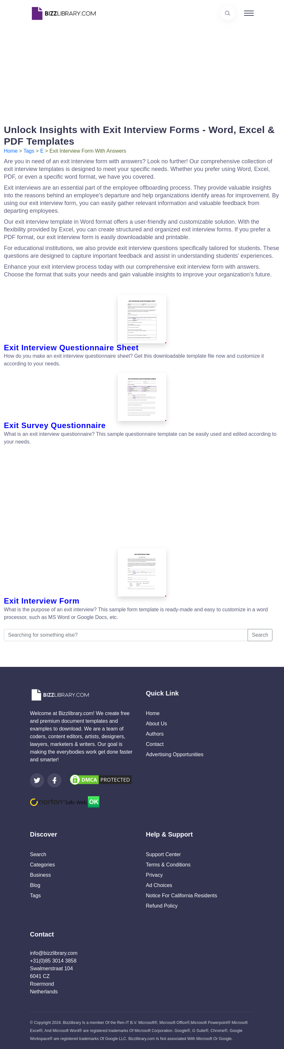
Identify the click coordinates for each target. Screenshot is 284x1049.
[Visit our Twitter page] (37, 780)
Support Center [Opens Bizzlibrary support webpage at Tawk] (163, 854)
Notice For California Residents (181, 895)
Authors (155, 734)
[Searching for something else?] (126, 635)
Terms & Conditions (168, 864)
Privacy (154, 875)
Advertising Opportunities (175, 754)
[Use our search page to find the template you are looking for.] (228, 13)
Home (11, 151)
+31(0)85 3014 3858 (53, 961)
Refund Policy (162, 906)
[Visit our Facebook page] (54, 780)
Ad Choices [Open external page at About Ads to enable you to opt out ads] (159, 885)
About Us (156, 723)
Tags (29, 151)
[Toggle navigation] (249, 13)
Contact (155, 744)
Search (260, 635)
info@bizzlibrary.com (54, 953)
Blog (35, 885)
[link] (37, 780)
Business (40, 875)
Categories (42, 864)
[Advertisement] (142, 72)
